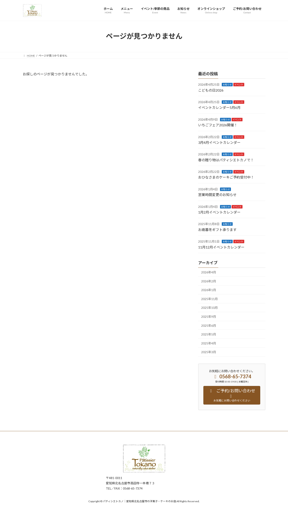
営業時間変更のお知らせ (217, 195)
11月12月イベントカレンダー (221, 247)
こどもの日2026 (210, 90)
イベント (238, 84)
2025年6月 (208, 325)
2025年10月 (209, 307)
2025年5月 (208, 334)
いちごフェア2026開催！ (217, 125)
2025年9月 (208, 316)
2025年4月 (208, 343)
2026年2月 (208, 281)
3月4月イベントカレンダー (219, 142)
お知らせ (227, 84)
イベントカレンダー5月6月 (219, 107)
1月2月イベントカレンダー (219, 212)
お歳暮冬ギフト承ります (217, 229)
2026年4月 (208, 272)
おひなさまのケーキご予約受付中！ (226, 177)
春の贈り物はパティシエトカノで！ (226, 160)
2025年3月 (208, 352)
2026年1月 (208, 290)
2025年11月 (209, 299)
